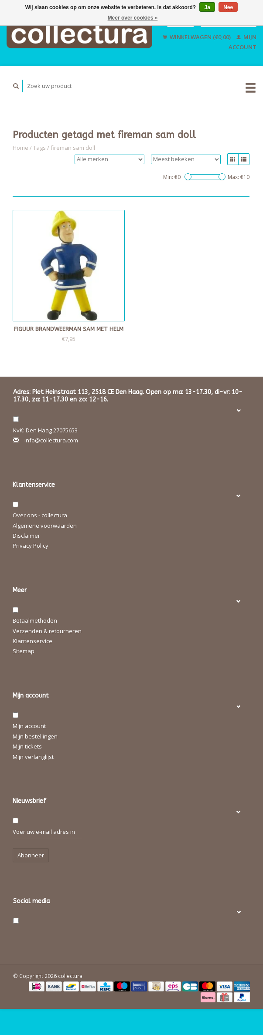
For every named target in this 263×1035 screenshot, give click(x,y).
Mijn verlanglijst (33, 757)
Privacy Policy (30, 546)
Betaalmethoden (35, 620)
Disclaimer (26, 535)
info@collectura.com (51, 440)
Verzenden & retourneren (47, 631)
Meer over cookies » (133, 18)
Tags (39, 148)
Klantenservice (32, 641)
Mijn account (29, 726)
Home (20, 148)
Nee (228, 7)
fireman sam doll (73, 148)
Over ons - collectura (40, 515)
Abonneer (30, 855)
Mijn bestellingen (35, 736)
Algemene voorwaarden (45, 525)
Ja (207, 7)
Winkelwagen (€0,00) (197, 37)
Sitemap (23, 651)
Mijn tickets (27, 746)
